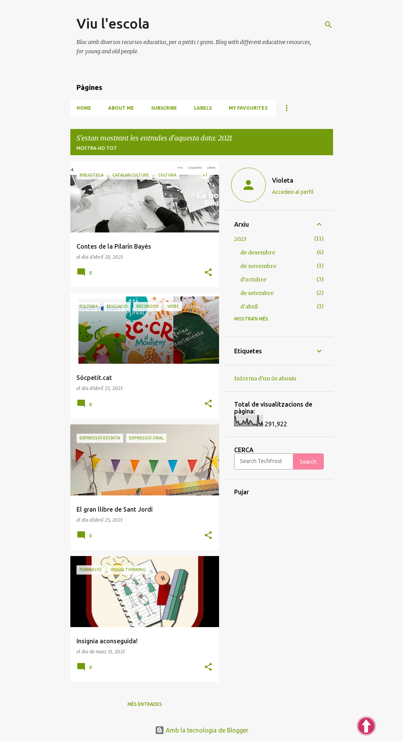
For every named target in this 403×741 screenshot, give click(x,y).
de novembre (258, 266)
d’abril (249, 306)
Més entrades (145, 704)
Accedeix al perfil (293, 192)
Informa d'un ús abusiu (265, 378)
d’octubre (253, 279)
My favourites (248, 107)
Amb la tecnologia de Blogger (201, 730)
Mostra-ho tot (97, 148)
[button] (208, 273)
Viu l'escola (113, 23)
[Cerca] (328, 24)
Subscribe (164, 107)
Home (84, 107)
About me (121, 107)
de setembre (257, 293)
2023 (240, 239)
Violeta (282, 180)
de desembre (257, 252)
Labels (203, 107)
